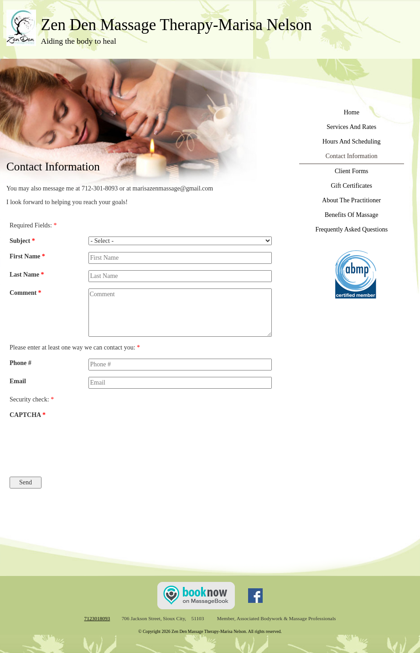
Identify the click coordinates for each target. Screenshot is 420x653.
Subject (22, 240)
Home (351, 112)
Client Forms (351, 171)
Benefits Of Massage (351, 214)
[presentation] (125, 443)
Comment (25, 292)
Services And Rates (351, 126)
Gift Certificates (351, 185)
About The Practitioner (351, 200)
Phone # (20, 363)
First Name (27, 256)
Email (18, 381)
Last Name (27, 274)
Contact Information (352, 156)
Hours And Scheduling (351, 141)
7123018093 (97, 618)
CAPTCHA (28, 414)
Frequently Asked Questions (351, 229)
